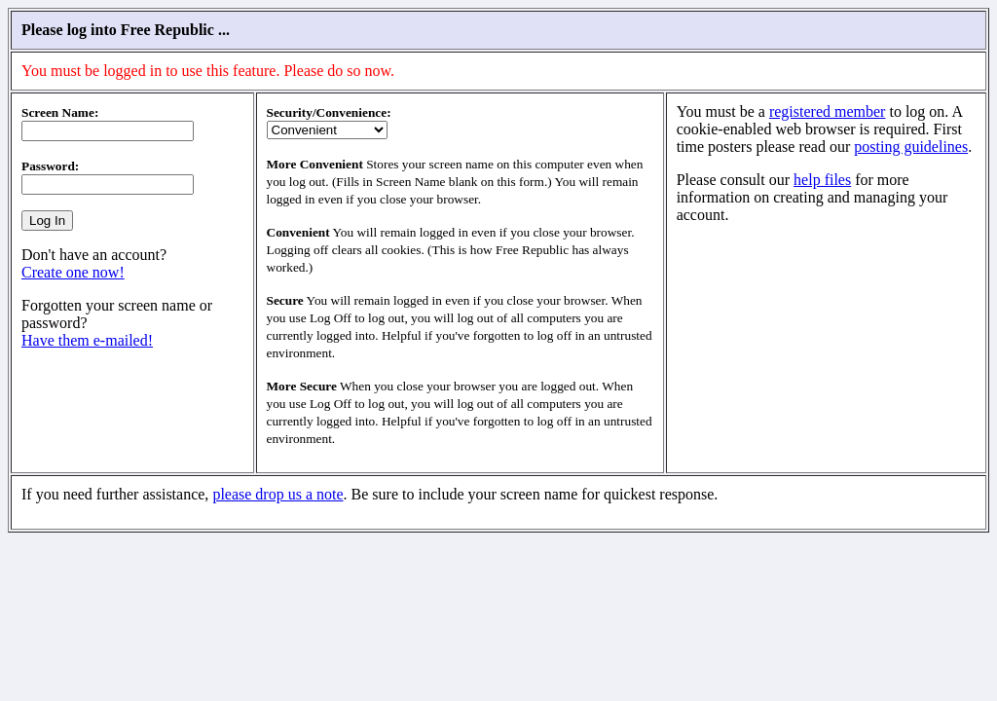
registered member (827, 111)
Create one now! (73, 272)
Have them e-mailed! (87, 340)
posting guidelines (911, 146)
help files (822, 179)
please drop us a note (277, 494)
